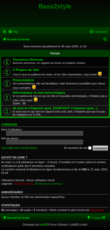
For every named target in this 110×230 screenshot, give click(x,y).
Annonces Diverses (28, 59)
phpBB (43, 224)
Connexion (9, 124)
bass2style (97, 209)
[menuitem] (13, 32)
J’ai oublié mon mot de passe (19, 147)
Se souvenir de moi (77, 148)
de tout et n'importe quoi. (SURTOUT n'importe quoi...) (55, 108)
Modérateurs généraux (49, 183)
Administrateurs (23, 183)
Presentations (23, 80)
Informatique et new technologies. (39, 92)
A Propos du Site (26, 70)
